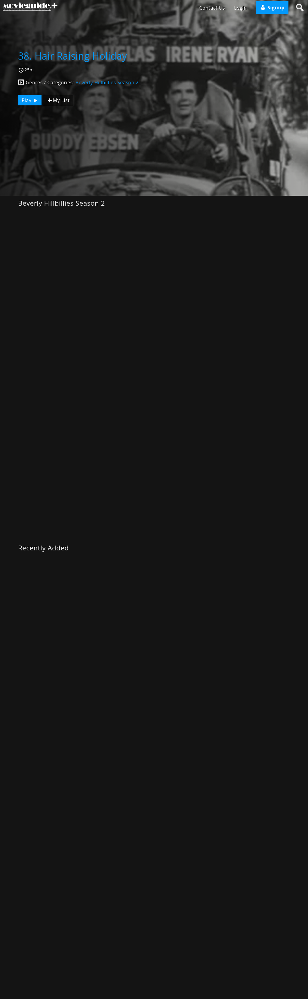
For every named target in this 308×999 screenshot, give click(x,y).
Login (240, 8)
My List (58, 100)
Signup (272, 7)
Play (30, 100)
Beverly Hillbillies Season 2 (107, 82)
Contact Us (212, 8)
